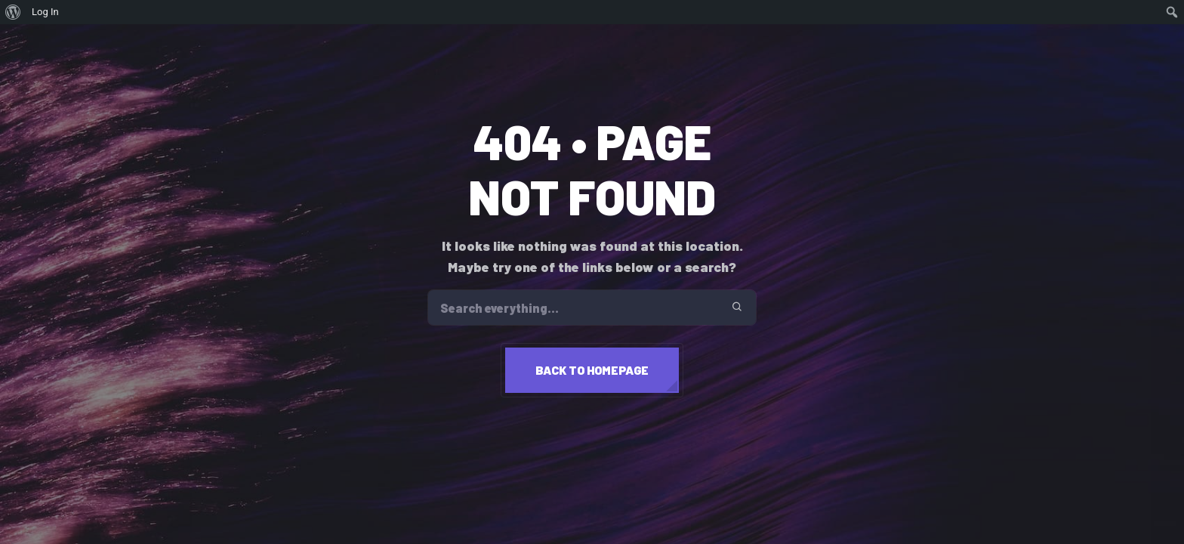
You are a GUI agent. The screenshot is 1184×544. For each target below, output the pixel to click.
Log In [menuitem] (45, 11)
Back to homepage (592, 370)
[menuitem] (13, 12)
